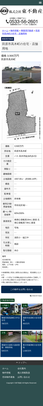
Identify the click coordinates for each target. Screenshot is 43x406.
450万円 (26, 324)
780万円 (4, 324)
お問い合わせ (24, 377)
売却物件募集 (8, 377)
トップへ (22, 363)
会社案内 (22, 368)
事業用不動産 (37, 296)
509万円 (4, 351)
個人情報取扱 (24, 373)
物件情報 (6, 373)
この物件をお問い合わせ (21, 289)
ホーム (5, 368)
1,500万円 (27, 351)
